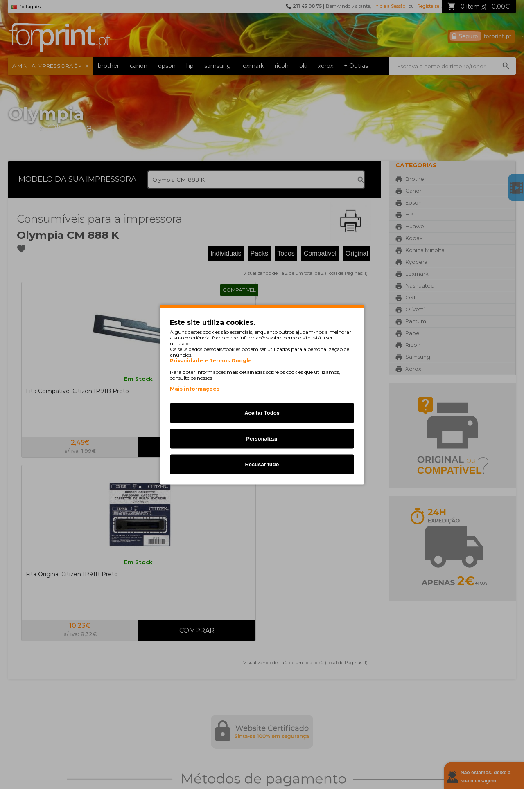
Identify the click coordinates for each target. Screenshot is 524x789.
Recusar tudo (262, 464)
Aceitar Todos (262, 412)
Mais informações (194, 388)
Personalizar (262, 438)
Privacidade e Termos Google (211, 360)
